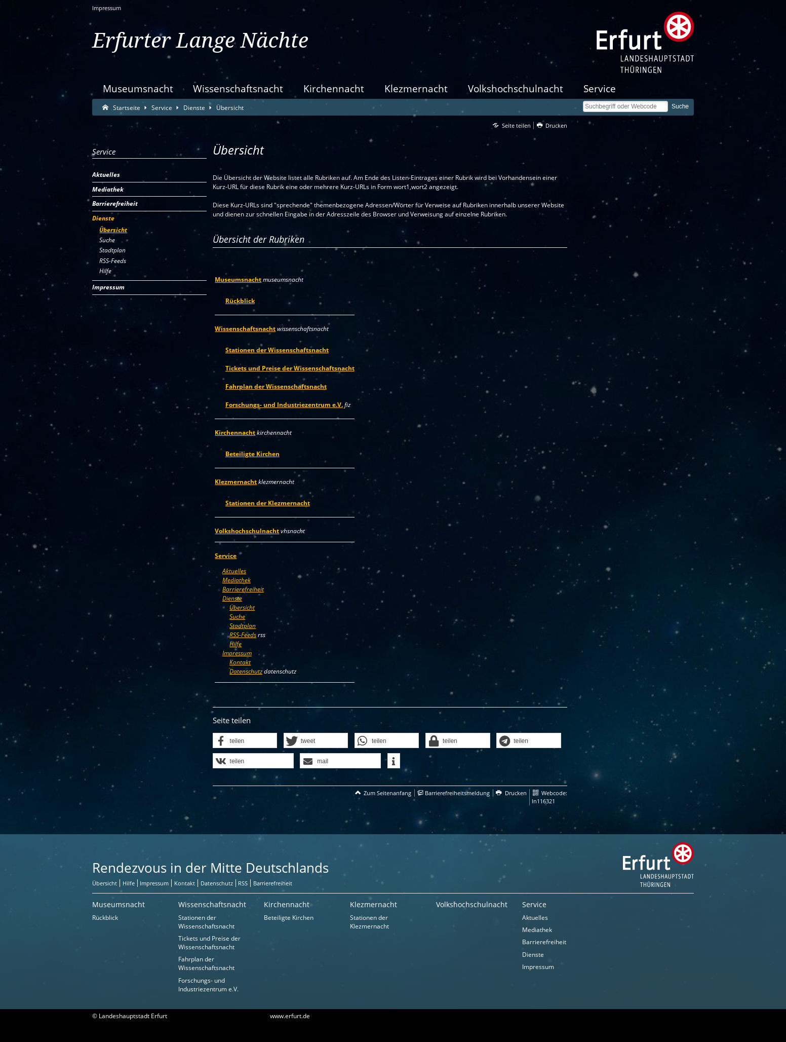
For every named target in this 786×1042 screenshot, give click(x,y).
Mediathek (236, 580)
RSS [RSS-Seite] (243, 883)
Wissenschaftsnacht (238, 88)
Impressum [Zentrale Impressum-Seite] (154, 883)
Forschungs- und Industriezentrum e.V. (284, 404)
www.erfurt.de (290, 1016)
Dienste (232, 598)
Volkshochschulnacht (515, 88)
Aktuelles (234, 571)
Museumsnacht (138, 88)
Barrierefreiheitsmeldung (457, 793)
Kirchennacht (333, 88)
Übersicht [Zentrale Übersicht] (104, 883)
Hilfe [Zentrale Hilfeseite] (129, 883)
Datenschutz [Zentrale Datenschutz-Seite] (217, 883)
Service (599, 88)
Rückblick (240, 300)
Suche (237, 616)
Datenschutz (245, 671)
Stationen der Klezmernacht (267, 503)
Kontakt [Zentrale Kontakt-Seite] (184, 883)
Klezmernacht (416, 88)
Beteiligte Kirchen (252, 454)
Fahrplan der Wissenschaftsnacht (276, 386)
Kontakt (240, 662)
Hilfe (235, 644)
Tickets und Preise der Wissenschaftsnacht (290, 368)
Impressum (106, 8)
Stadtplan (242, 625)
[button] (245, 741)
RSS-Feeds (242, 634)
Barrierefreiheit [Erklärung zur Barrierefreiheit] (272, 883)
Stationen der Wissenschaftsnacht (277, 350)
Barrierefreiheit (243, 589)
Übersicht (242, 607)
